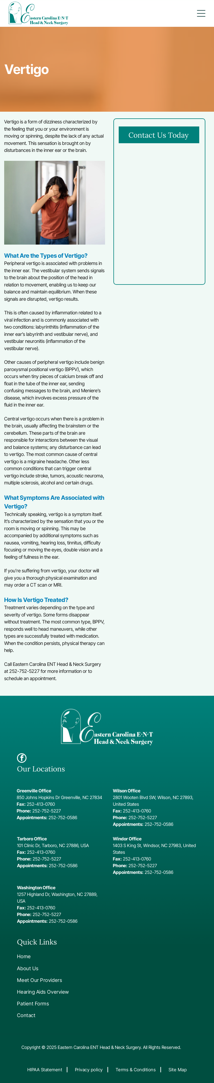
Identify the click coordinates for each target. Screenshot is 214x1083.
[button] (201, 13)
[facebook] (21, 758)
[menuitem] (54, 956)
